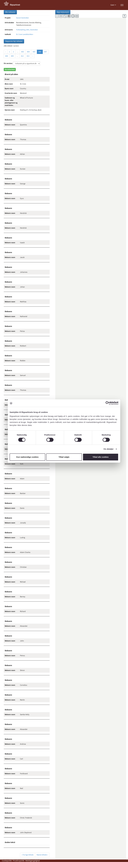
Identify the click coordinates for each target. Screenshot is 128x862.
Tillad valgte (64, 457)
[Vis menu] (122, 5)
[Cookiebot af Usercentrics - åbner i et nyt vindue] (107, 403)
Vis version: (8, 63)
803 (22, 52)
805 (34, 52)
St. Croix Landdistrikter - (25, 34)
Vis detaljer (109, 449)
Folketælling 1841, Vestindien (27, 30)
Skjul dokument (63, 12)
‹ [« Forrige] (5, 52)
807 (45, 52)
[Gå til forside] (13, 5)
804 (28, 52)
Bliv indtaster (10, 12)
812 (22, 56)
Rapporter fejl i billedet (13, 41)
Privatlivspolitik (18, 860)
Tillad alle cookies (100, 457)
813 (28, 56)
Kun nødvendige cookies (27, 457)
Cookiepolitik (7, 860)
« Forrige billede (28, 855)
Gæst (112, 5)
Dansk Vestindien (22, 18)
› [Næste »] (32, 56)
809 (12, 56)
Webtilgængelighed (32, 860)
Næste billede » (42, 855)
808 (6, 56)
